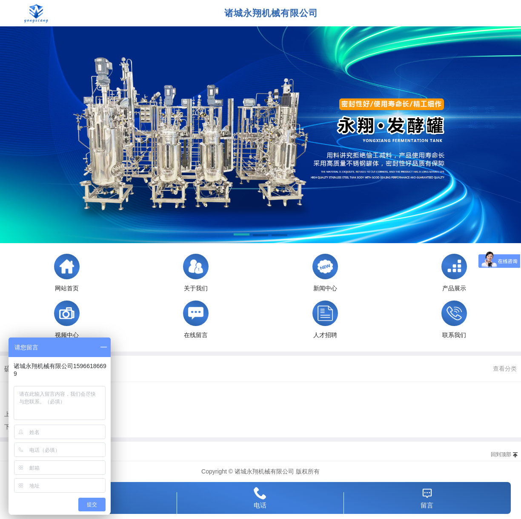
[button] (241, 236)
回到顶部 (501, 454)
